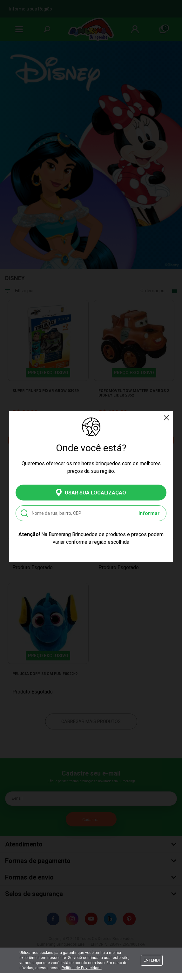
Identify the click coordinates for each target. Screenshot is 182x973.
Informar (149, 513)
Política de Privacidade (82, 968)
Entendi (152, 960)
